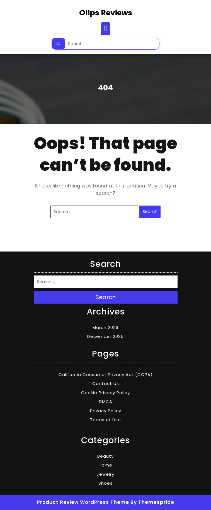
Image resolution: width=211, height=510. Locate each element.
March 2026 (105, 327)
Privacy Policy (105, 411)
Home (105, 465)
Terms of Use (105, 420)
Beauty (105, 456)
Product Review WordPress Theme (83, 502)
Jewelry (105, 474)
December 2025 (105, 336)
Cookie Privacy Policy (105, 393)
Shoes (105, 483)
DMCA (105, 401)
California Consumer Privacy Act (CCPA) (106, 374)
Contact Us (105, 383)
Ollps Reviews (105, 13)
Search (58, 43)
